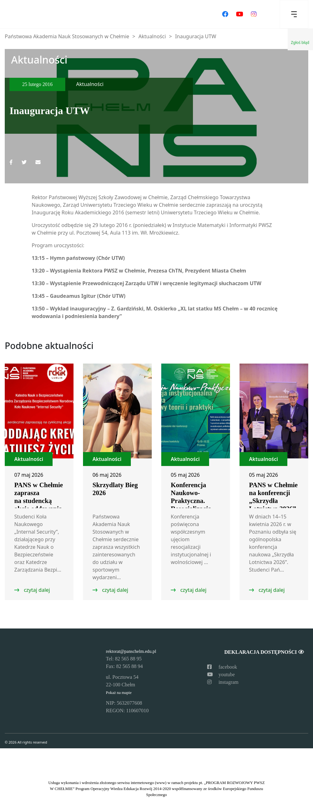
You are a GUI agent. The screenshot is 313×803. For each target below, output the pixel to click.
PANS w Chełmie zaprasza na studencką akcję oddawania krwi (38, 500)
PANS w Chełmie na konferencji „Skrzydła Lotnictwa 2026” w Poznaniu (273, 500)
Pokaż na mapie (118, 692)
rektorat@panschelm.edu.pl (131, 651)
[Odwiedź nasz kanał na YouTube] (239, 14)
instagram (223, 682)
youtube (221, 674)
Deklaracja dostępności (263, 652)
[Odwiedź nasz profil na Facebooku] (225, 14)
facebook (222, 667)
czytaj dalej (36, 589)
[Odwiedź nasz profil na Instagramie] (253, 14)
